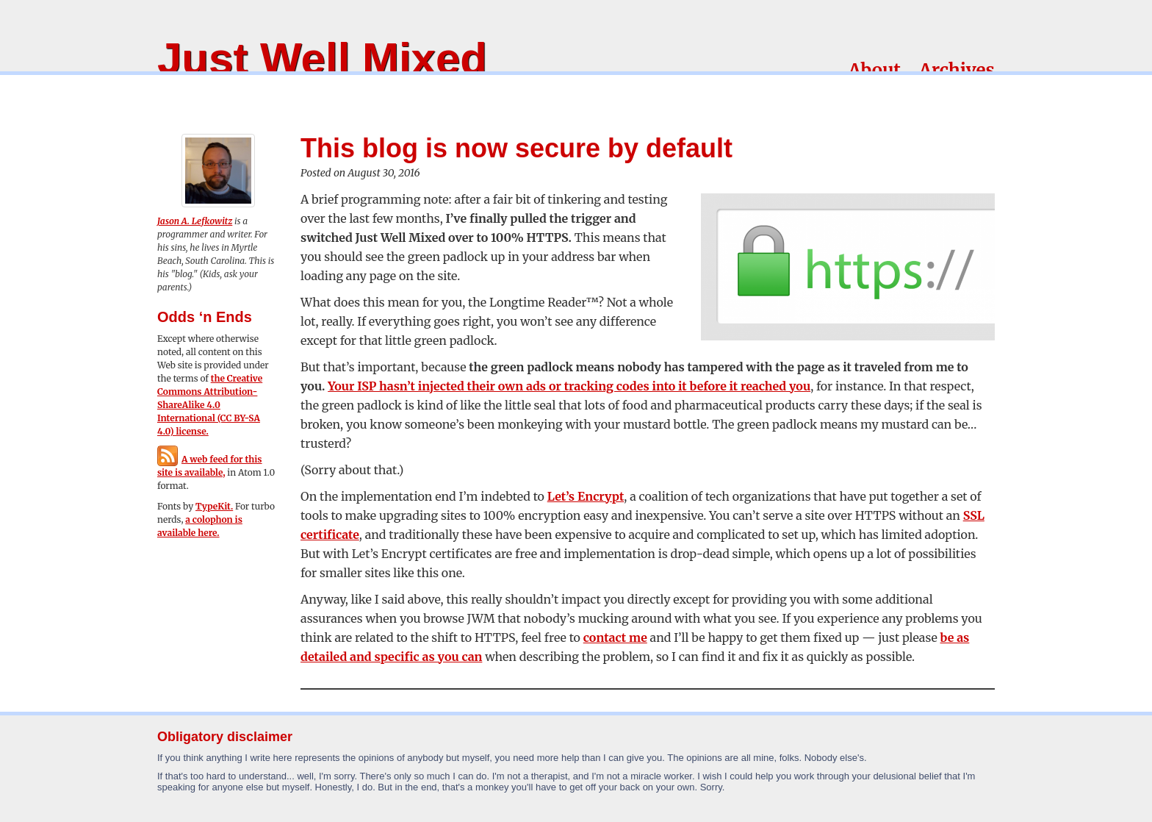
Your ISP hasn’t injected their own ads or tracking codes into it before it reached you (569, 386)
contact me (615, 637)
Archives (957, 70)
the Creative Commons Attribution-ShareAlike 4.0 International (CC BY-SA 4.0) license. (209, 405)
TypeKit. (214, 506)
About (875, 70)
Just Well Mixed (322, 58)
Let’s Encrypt (585, 496)
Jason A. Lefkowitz (194, 220)
